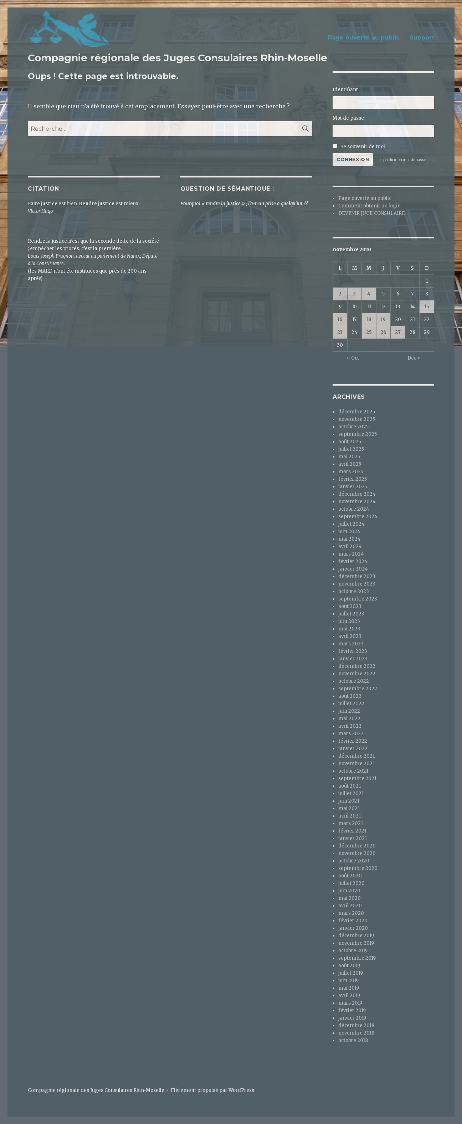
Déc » (414, 358)
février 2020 (353, 921)
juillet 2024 (351, 524)
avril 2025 (349, 464)
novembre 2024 (357, 502)
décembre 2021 (356, 756)
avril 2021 (349, 816)
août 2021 (349, 786)
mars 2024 (351, 554)
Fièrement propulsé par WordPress (212, 1090)
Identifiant (345, 90)
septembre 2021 (357, 778)
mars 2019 (350, 1003)
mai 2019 (348, 988)
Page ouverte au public (364, 37)
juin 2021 (348, 801)
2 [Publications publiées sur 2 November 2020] (340, 294)
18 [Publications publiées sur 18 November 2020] (368, 319)
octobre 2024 (353, 509)
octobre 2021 (353, 771)
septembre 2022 (357, 689)
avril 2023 (349, 636)
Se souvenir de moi (359, 147)
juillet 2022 (351, 704)
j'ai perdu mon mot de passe (402, 160)
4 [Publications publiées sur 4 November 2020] (368, 294)
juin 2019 (348, 981)
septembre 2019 (357, 958)
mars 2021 (350, 823)
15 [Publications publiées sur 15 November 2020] (426, 307)
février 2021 (352, 831)
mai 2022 (349, 719)
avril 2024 (350, 546)
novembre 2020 (357, 853)
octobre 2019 (353, 951)
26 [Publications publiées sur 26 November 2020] (383, 332)
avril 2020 (350, 906)
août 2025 (349, 442)
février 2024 (353, 561)
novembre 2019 (356, 943)
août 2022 (349, 696)
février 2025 (352, 479)
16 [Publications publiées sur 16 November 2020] (340, 319)
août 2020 (350, 876)
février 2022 (352, 741)
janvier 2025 (352, 487)
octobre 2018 (353, 1040)
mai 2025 (349, 457)
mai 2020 (349, 898)
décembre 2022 (356, 666)
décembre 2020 (357, 846)
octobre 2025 (353, 427)
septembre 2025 (357, 434)
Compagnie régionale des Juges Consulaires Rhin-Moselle (177, 58)
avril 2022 (349, 726)
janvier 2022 (353, 749)
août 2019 (349, 966)
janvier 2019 (352, 1018)
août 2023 (349, 606)
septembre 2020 (358, 868)
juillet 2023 (351, 614)
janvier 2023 (353, 659)
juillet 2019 (350, 973)
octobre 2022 (353, 681)
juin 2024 (349, 532)
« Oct (353, 358)
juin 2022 (349, 711)
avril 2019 (349, 995)
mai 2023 (349, 629)
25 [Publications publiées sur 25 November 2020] (369, 332)
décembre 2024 (357, 494)
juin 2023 (349, 621)
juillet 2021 (351, 793)
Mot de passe (348, 118)
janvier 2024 (353, 569)
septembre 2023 (357, 599)
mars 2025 (350, 472)
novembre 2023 (356, 584)
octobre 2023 (353, 591)
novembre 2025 (356, 419)
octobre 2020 (353, 861)
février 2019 (352, 1010)
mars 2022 (351, 734)
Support (422, 37)
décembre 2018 (356, 1025)
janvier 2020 (353, 928)
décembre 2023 (356, 576)
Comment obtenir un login (369, 206)
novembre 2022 (356, 674)
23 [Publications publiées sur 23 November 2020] (340, 332)
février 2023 (352, 651)
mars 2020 (351, 913)
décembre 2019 (356, 936)
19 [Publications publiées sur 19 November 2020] (383, 319)
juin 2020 (349, 891)
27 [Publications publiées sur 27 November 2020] (398, 332)
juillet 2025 (351, 449)
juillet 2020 (351, 883)
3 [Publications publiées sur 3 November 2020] (354, 294)
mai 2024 (349, 539)
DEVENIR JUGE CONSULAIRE (371, 213)
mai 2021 (349, 808)
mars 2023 (351, 644)
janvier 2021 (352, 838)
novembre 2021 (356, 763)
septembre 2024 (358, 517)
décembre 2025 (356, 412)
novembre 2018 (356, 1033)
